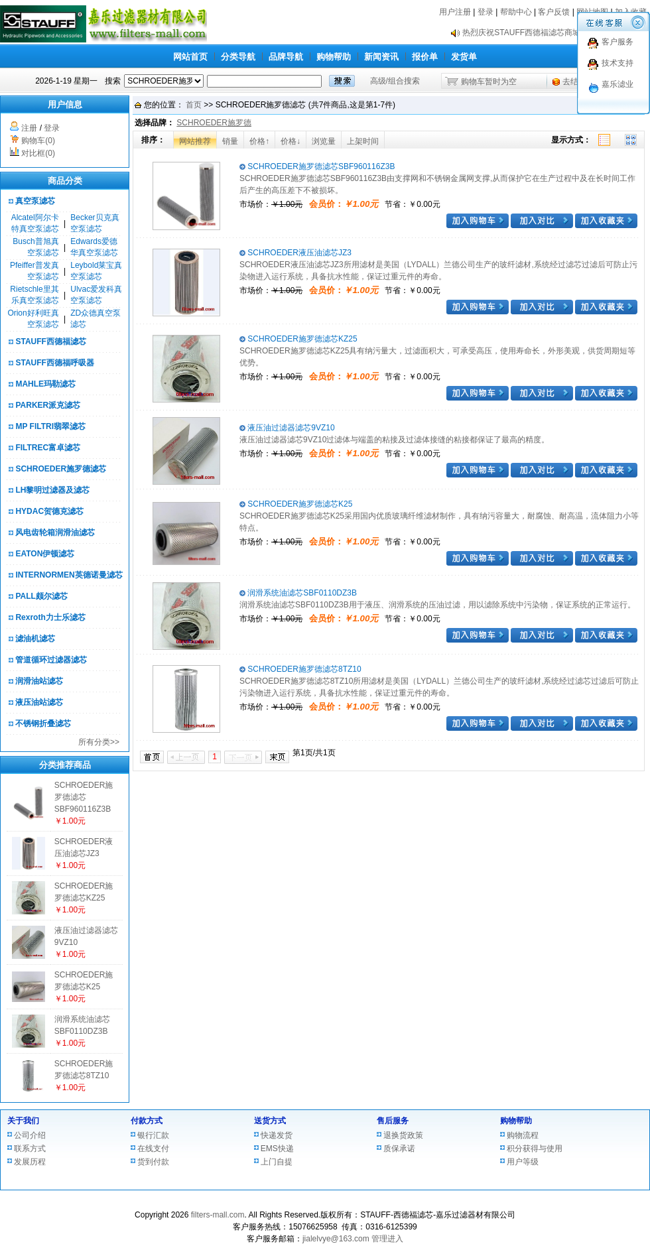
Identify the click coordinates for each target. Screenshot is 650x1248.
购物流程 (523, 1135)
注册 (29, 128)
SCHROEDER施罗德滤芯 (60, 468)
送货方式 (270, 1120)
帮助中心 (516, 12)
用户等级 (523, 1161)
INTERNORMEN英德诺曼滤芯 (68, 575)
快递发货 (276, 1135)
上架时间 (363, 141)
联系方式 (30, 1148)
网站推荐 (195, 141)
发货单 (464, 57)
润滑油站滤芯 (39, 681)
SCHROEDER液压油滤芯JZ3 (295, 252)
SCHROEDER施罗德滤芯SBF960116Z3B (83, 797)
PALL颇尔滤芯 (41, 596)
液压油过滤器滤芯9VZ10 (287, 427)
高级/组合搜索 (395, 81)
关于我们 (23, 1120)
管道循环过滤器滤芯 (51, 659)
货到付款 (153, 1161)
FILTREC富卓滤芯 (47, 447)
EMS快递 (277, 1148)
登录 (485, 12)
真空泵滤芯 (35, 201)
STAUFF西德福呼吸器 (54, 362)
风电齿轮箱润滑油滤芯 (55, 532)
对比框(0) (38, 153)
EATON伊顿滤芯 (44, 553)
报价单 (425, 57)
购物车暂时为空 (489, 81)
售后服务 (393, 1120)
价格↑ (259, 141)
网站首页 (190, 57)
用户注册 (455, 12)
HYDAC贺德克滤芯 (49, 511)
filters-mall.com (218, 1214)
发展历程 (30, 1161)
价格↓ (290, 141)
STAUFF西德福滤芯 (50, 341)
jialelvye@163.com (335, 1238)
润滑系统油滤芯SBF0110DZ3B (298, 592)
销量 (230, 141)
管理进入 (387, 1238)
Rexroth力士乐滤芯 (50, 617)
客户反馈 (554, 12)
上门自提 (276, 1161)
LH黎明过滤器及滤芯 (52, 490)
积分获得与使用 (534, 1148)
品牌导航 (286, 57)
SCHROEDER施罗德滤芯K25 (295, 504)
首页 (194, 104)
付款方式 (146, 1120)
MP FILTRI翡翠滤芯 (50, 426)
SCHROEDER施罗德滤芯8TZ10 (300, 669)
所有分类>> (98, 742)
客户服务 (617, 41)
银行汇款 (153, 1135)
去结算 (574, 81)
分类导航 (238, 57)
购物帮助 (333, 57)
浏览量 (324, 141)
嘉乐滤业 (617, 84)
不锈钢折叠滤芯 (43, 723)
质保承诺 (399, 1148)
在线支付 (153, 1148)
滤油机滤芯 (35, 638)
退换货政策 (403, 1135)
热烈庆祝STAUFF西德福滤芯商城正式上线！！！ (549, 32)
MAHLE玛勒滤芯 (45, 384)
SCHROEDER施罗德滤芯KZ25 (298, 338)
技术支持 (617, 63)
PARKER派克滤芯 (47, 405)
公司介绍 (30, 1135)
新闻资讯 (381, 57)
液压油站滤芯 (39, 702)
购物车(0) (38, 140)
